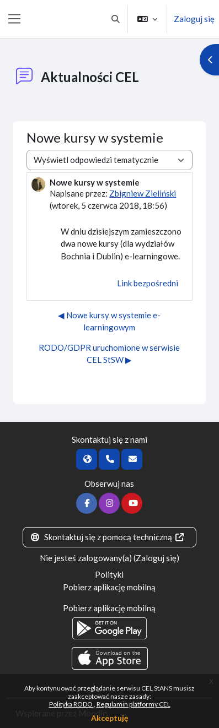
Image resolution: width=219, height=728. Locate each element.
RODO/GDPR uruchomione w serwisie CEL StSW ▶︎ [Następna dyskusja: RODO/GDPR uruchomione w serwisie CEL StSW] (109, 354)
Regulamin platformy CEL (133, 704)
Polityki (109, 574)
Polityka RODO (71, 704)
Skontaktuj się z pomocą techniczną (107, 537)
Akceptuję (109, 717)
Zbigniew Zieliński (142, 193)
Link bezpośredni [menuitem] (147, 283)
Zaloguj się (194, 19)
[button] (116, 19)
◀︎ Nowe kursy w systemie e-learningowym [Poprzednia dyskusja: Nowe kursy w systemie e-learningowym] (109, 321)
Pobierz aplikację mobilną (109, 587)
